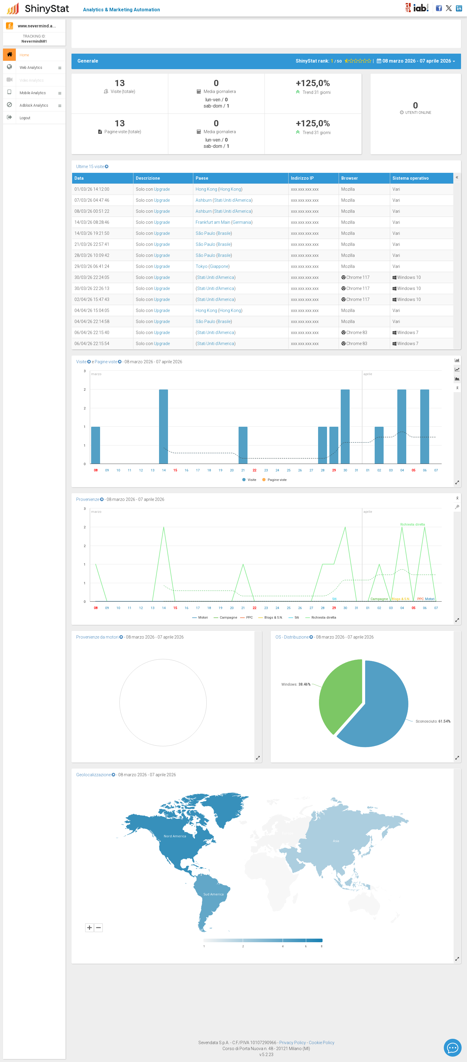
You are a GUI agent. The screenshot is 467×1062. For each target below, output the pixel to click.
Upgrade (162, 189)
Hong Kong (206, 189)
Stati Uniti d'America (232, 200)
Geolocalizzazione (95, 774)
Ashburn (204, 200)
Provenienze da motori (99, 637)
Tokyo (202, 266)
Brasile (224, 233)
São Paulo (205, 233)
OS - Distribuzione (294, 637)
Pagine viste (108, 361)
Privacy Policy (293, 1042)
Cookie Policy (321, 1042)
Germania (242, 222)
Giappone (219, 266)
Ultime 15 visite (92, 166)
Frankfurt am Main (213, 222)
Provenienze (90, 499)
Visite (83, 361)
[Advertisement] (266, 33)
